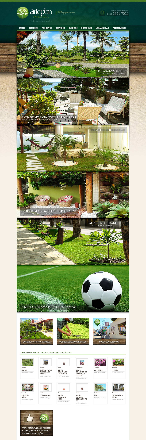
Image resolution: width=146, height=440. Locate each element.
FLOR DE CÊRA (25, 396)
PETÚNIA (98, 370)
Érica (24, 370)
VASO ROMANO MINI (62, 397)
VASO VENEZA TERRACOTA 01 (81, 398)
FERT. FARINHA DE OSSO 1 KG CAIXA (81, 373)
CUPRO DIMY (45, 395)
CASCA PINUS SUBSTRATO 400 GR (46, 372)
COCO (96, 395)
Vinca (115, 370)
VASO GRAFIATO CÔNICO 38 (62, 372)
